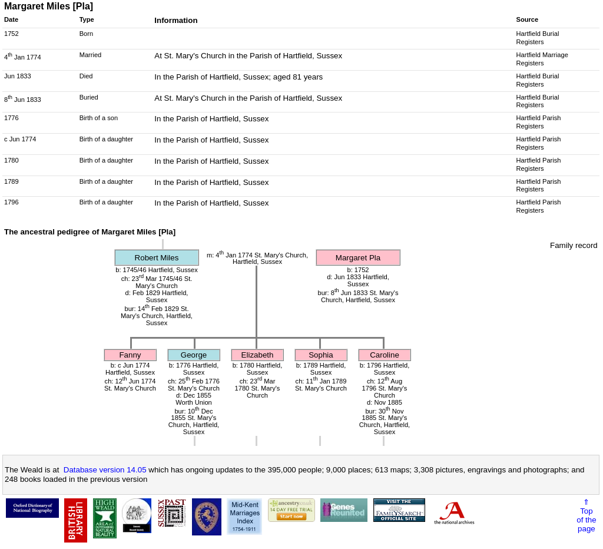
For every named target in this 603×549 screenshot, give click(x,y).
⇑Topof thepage (586, 515)
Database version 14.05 (105, 469)
